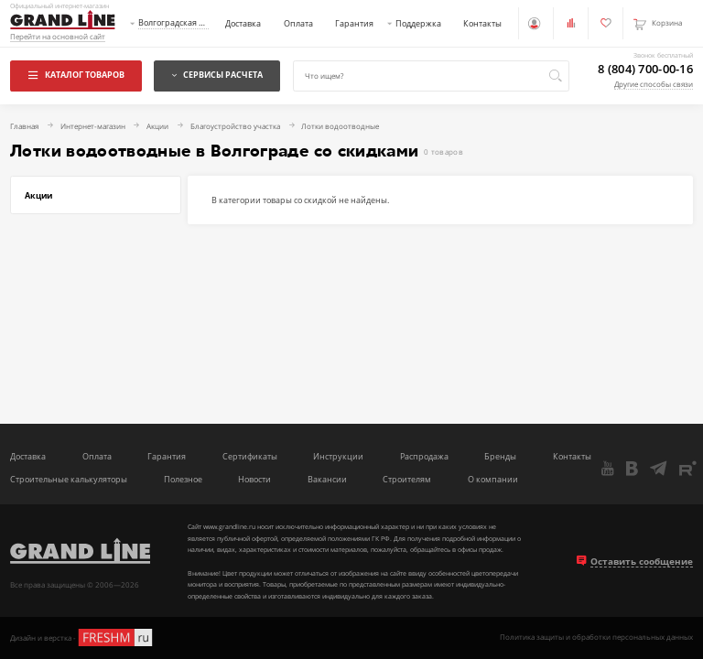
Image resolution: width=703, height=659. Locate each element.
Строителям (407, 480)
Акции (38, 195)
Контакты (482, 23)
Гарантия (354, 23)
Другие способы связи (653, 84)
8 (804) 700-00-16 (645, 69)
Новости (254, 480)
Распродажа (424, 457)
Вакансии (327, 480)
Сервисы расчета (217, 75)
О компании (493, 480)
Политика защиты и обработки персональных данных (596, 637)
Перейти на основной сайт (57, 37)
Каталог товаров (76, 75)
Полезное (183, 480)
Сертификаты (249, 457)
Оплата (298, 23)
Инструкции (338, 457)
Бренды (500, 457)
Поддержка (418, 23)
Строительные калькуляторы (68, 480)
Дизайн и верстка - (82, 637)
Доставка (243, 23)
